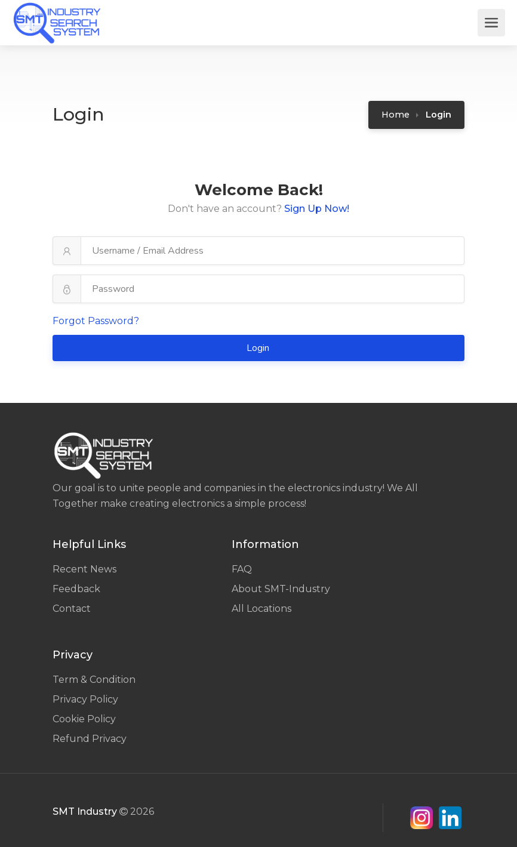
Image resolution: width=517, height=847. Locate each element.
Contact (72, 608)
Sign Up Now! (316, 208)
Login (259, 348)
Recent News (84, 569)
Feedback (76, 589)
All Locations (261, 608)
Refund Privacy (90, 738)
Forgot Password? (96, 321)
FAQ (242, 569)
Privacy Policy (85, 699)
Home (395, 114)
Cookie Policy (84, 719)
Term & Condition (94, 679)
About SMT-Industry (281, 589)
